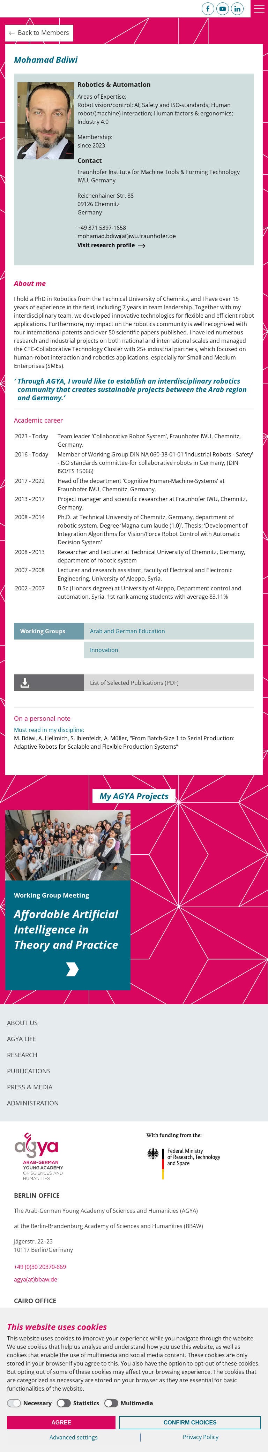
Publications (29, 1071)
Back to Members (38, 32)
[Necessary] (29, 1403)
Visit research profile (112, 245)
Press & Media (29, 1087)
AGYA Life (21, 1039)
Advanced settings (74, 1437)
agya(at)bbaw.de (35, 1279)
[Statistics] (78, 1403)
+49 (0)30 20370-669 (40, 1267)
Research (22, 1055)
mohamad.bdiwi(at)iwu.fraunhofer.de (126, 236)
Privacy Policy (200, 1437)
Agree (61, 1422)
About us (22, 1023)
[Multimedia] (128, 1403)
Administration (33, 1103)
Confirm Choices (190, 1422)
